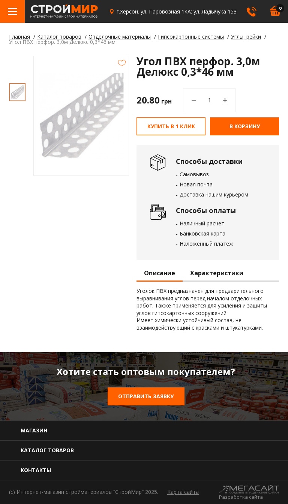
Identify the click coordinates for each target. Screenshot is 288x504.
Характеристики (216, 273)
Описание (159, 273)
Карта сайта (183, 491)
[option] (17, 92)
